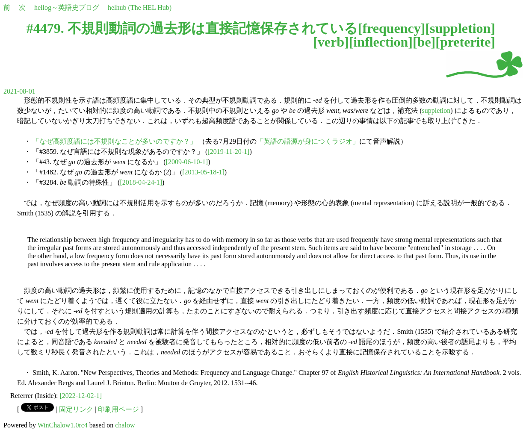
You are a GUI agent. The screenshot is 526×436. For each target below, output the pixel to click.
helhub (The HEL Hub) (139, 7)
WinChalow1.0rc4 (63, 425)
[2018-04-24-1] (141, 182)
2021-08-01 (19, 91)
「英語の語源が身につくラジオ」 (308, 141)
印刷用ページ (118, 409)
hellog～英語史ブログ (66, 7)
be (424, 42)
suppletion (460, 28)
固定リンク (76, 409)
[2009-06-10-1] (187, 161)
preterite (465, 42)
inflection (380, 42)
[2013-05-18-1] (203, 172)
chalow (125, 425)
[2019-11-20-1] (228, 151)
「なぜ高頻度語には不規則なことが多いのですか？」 (115, 141)
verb (331, 42)
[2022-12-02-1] (81, 395)
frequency (391, 28)
